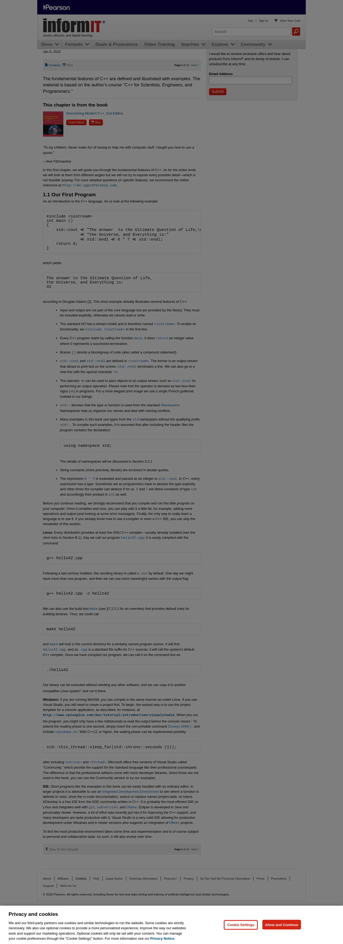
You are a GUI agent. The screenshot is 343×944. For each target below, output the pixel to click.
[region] (171, 925)
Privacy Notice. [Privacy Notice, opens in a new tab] (162, 938)
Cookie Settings (240, 925)
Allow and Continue (281, 925)
